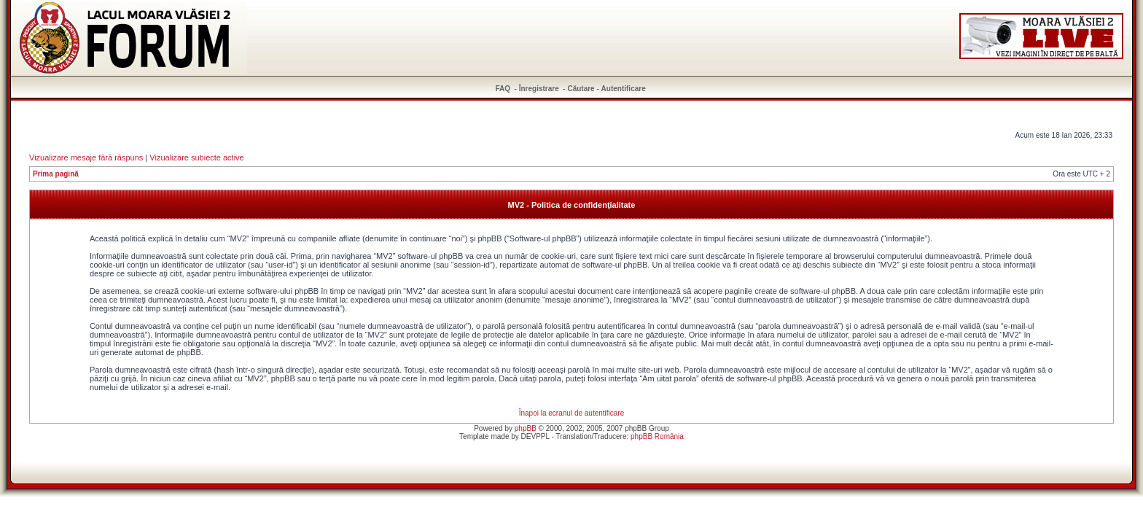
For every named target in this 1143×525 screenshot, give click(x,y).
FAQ (503, 89)
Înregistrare (539, 89)
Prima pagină (56, 174)
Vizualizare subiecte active (196, 157)
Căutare (580, 89)
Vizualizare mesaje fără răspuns (86, 157)
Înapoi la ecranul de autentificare (572, 413)
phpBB (526, 428)
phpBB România (657, 436)
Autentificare (623, 89)
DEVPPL (535, 436)
